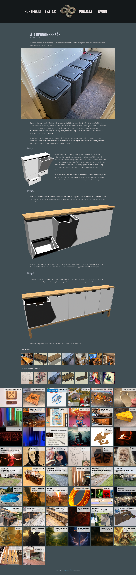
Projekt (86, 11)
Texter (50, 11)
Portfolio (32, 11)
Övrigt (103, 11)
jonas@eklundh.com (68, 570)
